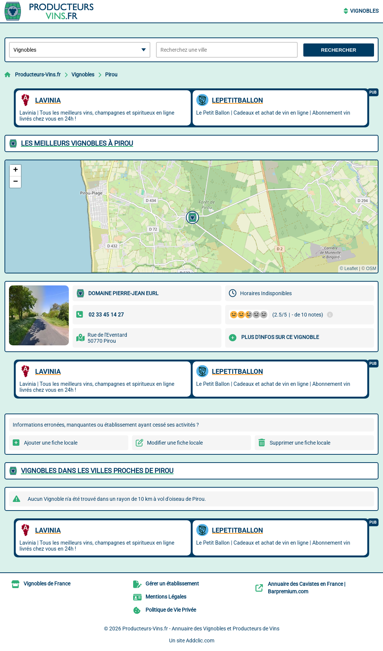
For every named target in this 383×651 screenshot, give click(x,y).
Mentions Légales (165, 597)
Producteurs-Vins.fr (38, 75)
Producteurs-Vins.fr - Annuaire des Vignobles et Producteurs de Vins (200, 629)
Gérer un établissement (172, 584)
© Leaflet (349, 268)
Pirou (111, 75)
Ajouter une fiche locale (50, 443)
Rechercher (338, 50)
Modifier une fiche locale (175, 443)
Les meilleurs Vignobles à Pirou (77, 143)
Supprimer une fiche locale (300, 443)
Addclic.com (200, 641)
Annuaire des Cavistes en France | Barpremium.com (306, 587)
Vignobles (364, 11)
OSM (371, 268)
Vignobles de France (47, 584)
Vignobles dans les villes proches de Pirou (97, 471)
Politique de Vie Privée (170, 610)
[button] (191, 216)
